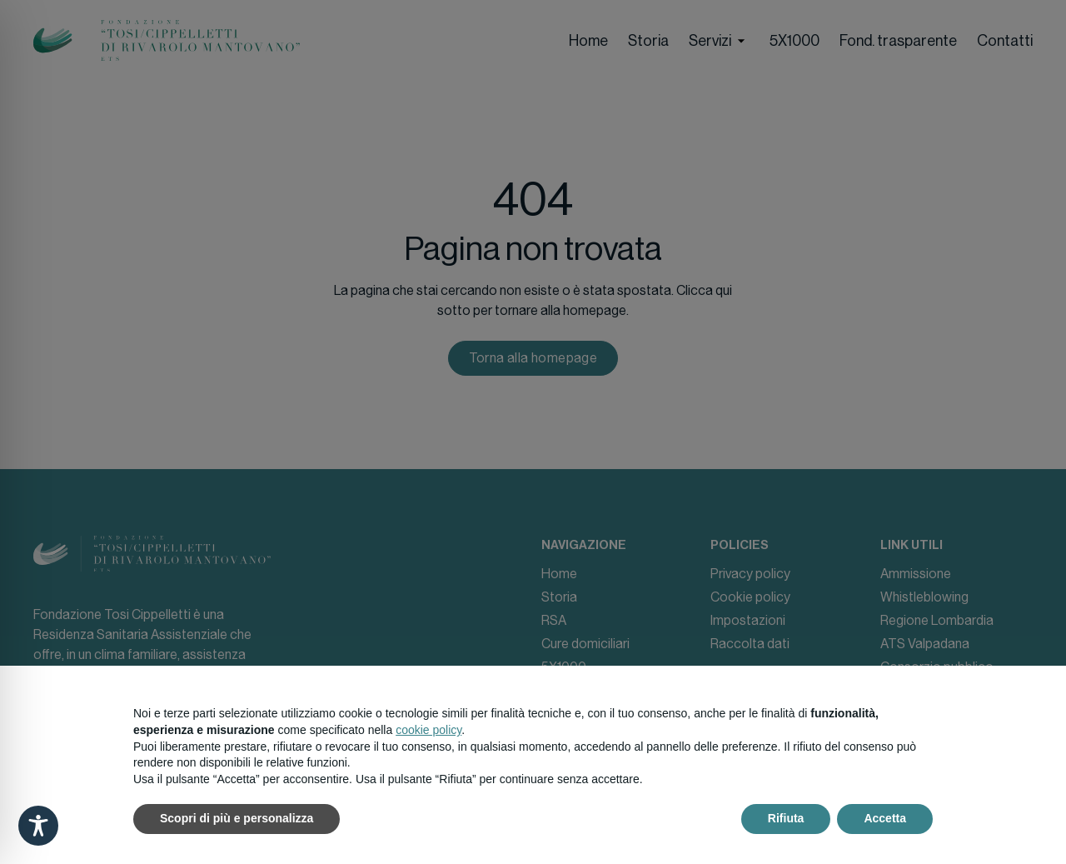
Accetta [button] (885, 818)
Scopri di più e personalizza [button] (236, 818)
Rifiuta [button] (786, 818)
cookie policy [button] (428, 730)
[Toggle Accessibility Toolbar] (38, 825)
